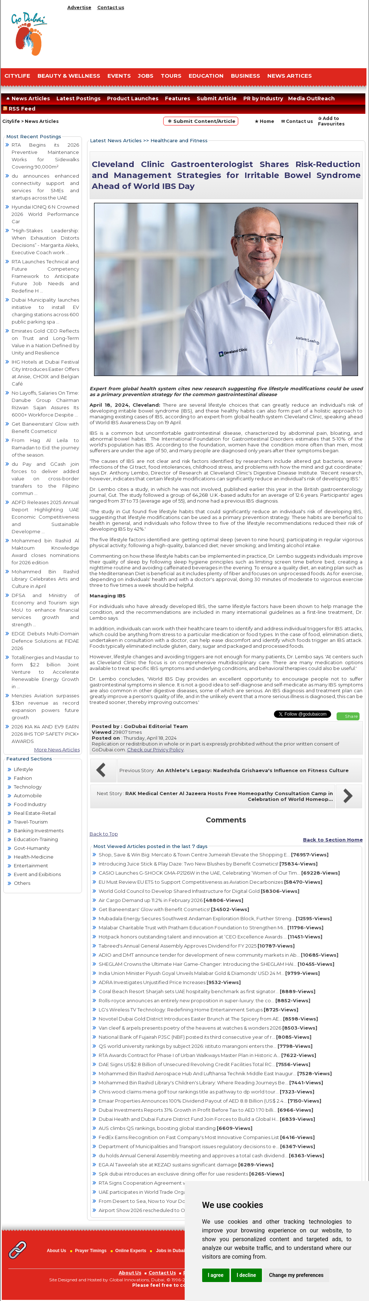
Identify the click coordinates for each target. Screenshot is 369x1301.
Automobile (28, 795)
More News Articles (57, 749)
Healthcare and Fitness (179, 140)
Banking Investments (38, 830)
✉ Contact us (297, 121)
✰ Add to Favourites (331, 121)
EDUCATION (206, 75)
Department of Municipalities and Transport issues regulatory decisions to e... (207, 1146)
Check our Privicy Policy (155, 749)
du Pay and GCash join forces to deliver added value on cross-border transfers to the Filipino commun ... (45, 478)
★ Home (264, 121)
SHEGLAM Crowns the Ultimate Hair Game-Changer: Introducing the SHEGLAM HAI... (216, 964)
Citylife (11, 121)
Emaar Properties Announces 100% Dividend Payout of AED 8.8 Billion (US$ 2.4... (210, 1101)
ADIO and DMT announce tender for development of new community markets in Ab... (218, 955)
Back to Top (104, 834)
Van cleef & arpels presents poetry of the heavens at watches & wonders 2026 (208, 1028)
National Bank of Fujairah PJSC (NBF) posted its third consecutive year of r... (205, 1037)
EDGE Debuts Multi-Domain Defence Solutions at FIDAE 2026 (45, 641)
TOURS (171, 75)
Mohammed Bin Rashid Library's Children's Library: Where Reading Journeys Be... (211, 1082)
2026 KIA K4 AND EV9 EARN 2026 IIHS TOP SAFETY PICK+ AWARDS (45, 734)
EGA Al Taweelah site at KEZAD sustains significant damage (186, 1165)
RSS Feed (20, 108)
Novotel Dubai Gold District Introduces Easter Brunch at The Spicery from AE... (208, 1019)
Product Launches (133, 98)
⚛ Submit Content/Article (201, 121)
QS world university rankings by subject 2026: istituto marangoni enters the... (206, 1046)
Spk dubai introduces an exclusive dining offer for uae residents (191, 1174)
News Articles (27, 98)
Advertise (79, 7)
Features (178, 98)
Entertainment (31, 865)
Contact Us (162, 1272)
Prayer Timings (90, 1250)
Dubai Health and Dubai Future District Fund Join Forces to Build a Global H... (207, 1119)
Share (351, 716)
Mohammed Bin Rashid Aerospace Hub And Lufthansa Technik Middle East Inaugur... (215, 1073)
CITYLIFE (17, 75)
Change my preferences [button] (296, 1275)
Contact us (110, 7)
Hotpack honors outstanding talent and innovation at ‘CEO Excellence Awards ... (210, 937)
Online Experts (130, 1250)
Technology (28, 787)
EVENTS (119, 75)
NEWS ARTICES (289, 75)
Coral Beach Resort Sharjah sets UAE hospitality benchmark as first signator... (207, 991)
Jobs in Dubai (170, 1250)
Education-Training (36, 839)
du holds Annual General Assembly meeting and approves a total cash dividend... (211, 1155)
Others (22, 883)
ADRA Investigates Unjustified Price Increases (170, 982)
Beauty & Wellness (69, 75)
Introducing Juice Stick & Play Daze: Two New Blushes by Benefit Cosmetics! (208, 864)
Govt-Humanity (32, 848)
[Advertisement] (216, 37)
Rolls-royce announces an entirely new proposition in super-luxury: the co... (204, 1000)
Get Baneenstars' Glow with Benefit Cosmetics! (174, 909)
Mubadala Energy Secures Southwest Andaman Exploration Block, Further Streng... (215, 918)
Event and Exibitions (37, 874)
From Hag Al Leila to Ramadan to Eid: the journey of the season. (45, 447)
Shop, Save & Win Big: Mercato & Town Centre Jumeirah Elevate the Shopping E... (214, 854)
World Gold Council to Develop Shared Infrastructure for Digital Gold (199, 891)
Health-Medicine (34, 857)
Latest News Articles (116, 140)
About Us (56, 1250)
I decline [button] (246, 1275)
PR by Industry (263, 98)
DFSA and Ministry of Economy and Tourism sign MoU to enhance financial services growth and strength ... (45, 609)
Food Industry (30, 804)
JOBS (145, 75)
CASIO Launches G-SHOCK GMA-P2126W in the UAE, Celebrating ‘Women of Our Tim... (219, 873)
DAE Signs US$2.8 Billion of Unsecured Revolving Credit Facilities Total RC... (204, 1064)
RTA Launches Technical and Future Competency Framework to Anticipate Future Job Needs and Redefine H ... (45, 276)
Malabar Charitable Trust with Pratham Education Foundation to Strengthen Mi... (211, 927)
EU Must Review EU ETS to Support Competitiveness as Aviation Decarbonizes (210, 882)
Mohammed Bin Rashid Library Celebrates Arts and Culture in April (45, 579)
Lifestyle (23, 769)
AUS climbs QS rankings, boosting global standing (175, 1128)
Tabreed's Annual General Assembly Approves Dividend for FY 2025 (197, 946)
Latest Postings (78, 98)
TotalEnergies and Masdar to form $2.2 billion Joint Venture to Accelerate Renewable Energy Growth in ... (45, 671)
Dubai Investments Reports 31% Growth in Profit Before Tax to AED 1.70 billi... (206, 1110)
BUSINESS (245, 75)
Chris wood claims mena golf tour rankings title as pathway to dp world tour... (206, 1092)
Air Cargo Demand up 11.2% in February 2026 (171, 900)
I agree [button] (216, 1275)
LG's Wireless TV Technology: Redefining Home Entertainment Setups (198, 1009)
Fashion (23, 778)
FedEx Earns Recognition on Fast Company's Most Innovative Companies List (207, 1137)
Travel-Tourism (31, 822)
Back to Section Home (333, 840)
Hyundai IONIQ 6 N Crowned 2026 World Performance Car (45, 214)
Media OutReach (311, 98)
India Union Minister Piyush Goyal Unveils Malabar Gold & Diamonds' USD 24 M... (209, 973)
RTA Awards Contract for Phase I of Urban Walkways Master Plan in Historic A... (207, 1055)
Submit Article (216, 98)
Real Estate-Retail (35, 813)
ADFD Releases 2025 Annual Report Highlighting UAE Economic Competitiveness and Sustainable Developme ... (45, 516)
